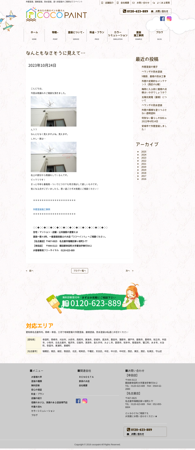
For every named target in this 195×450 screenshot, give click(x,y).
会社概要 (123, 3)
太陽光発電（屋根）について (154, 98)
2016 (141, 179)
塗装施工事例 (138, 36)
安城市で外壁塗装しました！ (154, 127)
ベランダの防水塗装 (152, 71)
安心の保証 (36, 390)
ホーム (34, 36)
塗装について (76, 36)
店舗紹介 (107, 3)
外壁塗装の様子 (150, 67)
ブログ (159, 36)
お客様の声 (36, 377)
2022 (141, 161)
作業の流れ (36, 407)
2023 (141, 158)
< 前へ (30, 271)
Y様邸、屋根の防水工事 (154, 76)
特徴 (55, 36)
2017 (141, 176)
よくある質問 (161, 3)
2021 (141, 164)
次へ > (129, 271)
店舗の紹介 (36, 398)
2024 (141, 155)
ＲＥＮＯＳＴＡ (86, 377)
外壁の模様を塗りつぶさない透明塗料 (154, 111)
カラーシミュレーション (118, 36)
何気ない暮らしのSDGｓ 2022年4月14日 (154, 119)
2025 (141, 152)
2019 (141, 170)
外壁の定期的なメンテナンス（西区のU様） (154, 82)
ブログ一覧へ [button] (79, 271)
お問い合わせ (140, 3)
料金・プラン (97, 36)
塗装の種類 (36, 381)
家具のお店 (84, 381)
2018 (141, 173)
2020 (141, 167)
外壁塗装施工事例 (41, 209)
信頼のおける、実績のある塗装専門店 (49, 402)
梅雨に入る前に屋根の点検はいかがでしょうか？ (154, 90)
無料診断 (35, 385)
